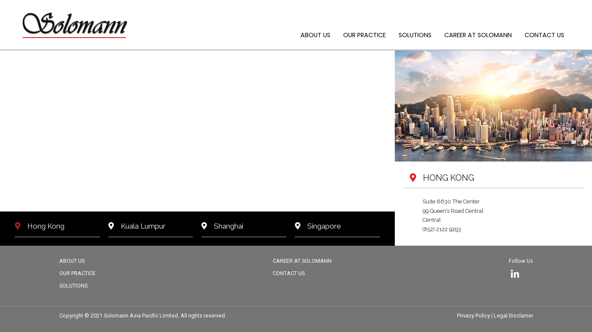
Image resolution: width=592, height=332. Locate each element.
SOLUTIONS (415, 35)
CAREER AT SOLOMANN (478, 35)
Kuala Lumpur (137, 226)
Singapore (318, 226)
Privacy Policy (474, 315)
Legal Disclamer (513, 315)
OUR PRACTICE (364, 35)
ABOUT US (315, 35)
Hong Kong (39, 226)
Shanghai (222, 226)
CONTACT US (544, 35)
